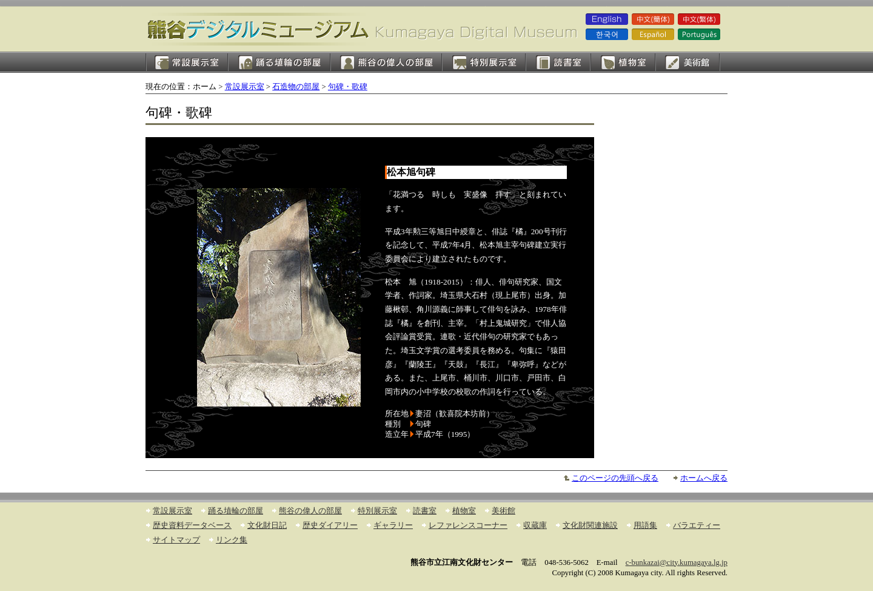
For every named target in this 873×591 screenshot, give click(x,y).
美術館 (687, 62)
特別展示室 (484, 62)
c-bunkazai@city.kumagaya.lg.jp (677, 562)
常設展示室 (187, 62)
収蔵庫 (535, 525)
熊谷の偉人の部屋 (386, 62)
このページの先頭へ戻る (615, 478)
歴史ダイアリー (330, 525)
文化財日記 (267, 525)
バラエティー (696, 525)
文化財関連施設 (590, 525)
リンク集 (231, 540)
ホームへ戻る (704, 478)
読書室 (558, 62)
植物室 (622, 62)
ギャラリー (393, 525)
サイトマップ (176, 540)
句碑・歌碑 (347, 87)
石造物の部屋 (295, 87)
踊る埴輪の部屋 (279, 62)
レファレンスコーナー (468, 525)
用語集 (645, 525)
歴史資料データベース (192, 525)
